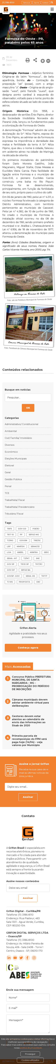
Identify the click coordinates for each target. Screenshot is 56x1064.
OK (28, 407)
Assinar (28, 797)
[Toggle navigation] (50, 9)
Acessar (45, 3)
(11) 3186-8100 (8, 2)
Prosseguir (30, 1054)
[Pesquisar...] (28, 398)
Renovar (26, 3)
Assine (36, 3)
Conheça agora (28, 647)
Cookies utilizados (30, 1060)
